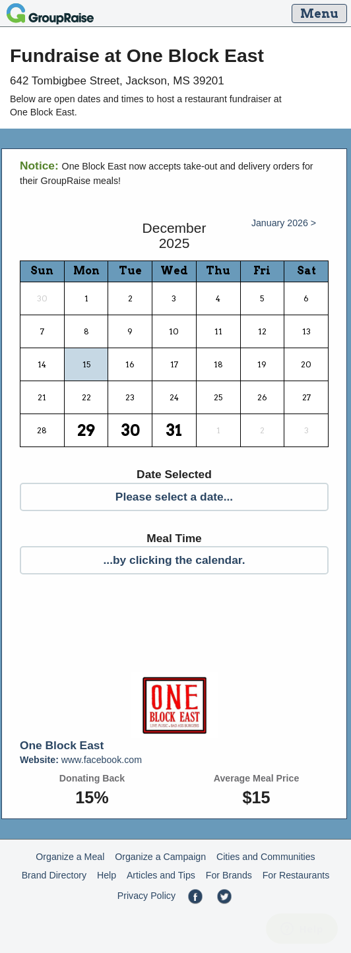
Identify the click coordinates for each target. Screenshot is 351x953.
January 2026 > (283, 223)
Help (106, 875)
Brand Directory (54, 875)
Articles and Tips (161, 875)
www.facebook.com (81, 759)
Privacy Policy (146, 895)
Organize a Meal (70, 856)
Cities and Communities (265, 856)
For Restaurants (296, 875)
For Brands (229, 875)
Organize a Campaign (160, 856)
